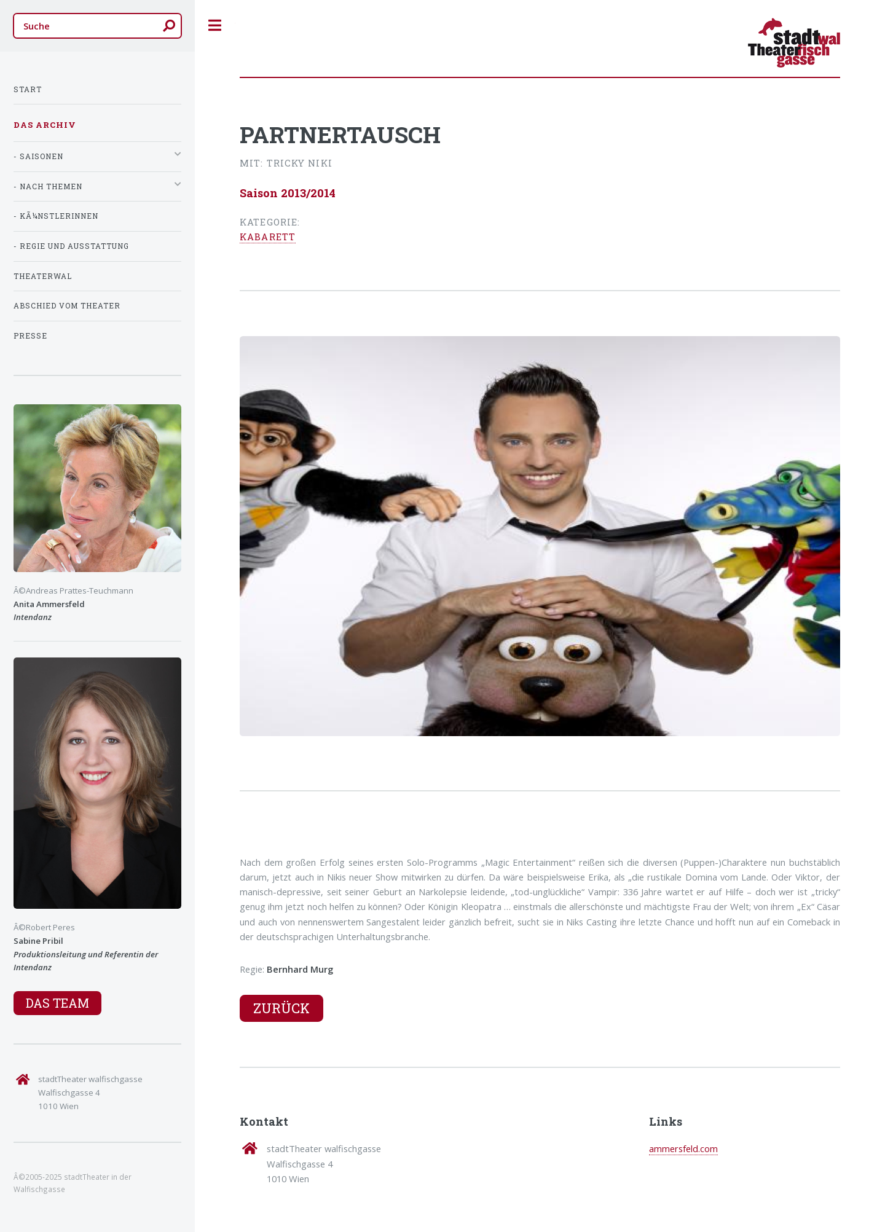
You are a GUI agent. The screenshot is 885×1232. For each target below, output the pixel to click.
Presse (30, 335)
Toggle (215, 25)
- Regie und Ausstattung (71, 246)
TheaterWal (43, 276)
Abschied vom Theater (67, 305)
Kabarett (268, 237)
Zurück (281, 1008)
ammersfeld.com (683, 1148)
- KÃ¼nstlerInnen (56, 216)
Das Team (57, 1003)
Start (28, 89)
